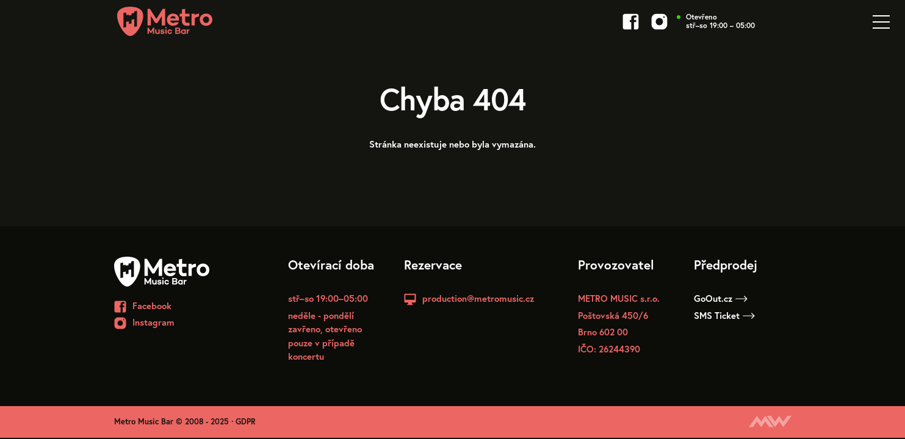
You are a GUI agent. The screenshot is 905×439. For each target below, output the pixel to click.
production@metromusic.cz (478, 298)
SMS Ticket (724, 315)
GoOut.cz (721, 298)
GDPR (246, 421)
